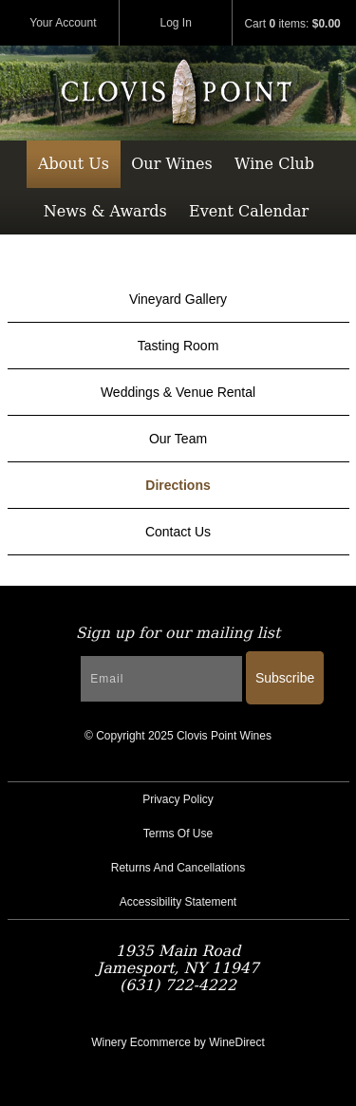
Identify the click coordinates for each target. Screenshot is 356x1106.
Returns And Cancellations (178, 867)
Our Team (178, 438)
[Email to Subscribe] (161, 679)
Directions (177, 485)
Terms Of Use (178, 833)
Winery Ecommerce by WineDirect (178, 1042)
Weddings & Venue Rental (178, 392)
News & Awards (105, 211)
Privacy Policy (178, 799)
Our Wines (171, 164)
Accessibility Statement (178, 902)
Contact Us (178, 531)
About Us (73, 164)
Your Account (62, 22)
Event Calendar (249, 211)
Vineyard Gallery (178, 299)
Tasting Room (178, 345)
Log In (176, 22)
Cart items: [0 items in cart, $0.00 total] (292, 23)
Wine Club (274, 164)
